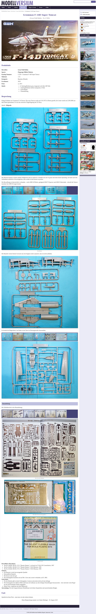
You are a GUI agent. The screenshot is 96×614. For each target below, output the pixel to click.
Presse (40, 7)
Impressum (48, 612)
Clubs (47, 7)
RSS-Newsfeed (85, 12)
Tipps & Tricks (32, 7)
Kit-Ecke (23, 7)
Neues (9, 7)
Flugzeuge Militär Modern (25, 72)
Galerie (16, 7)
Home (3, 7)
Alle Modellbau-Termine (85, 33)
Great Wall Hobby (20, 11)
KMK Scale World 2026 (84, 26)
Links (52, 612)
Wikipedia (8, 105)
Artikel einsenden (86, 14)
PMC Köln (82, 29)
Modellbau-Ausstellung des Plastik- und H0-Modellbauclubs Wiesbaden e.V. (87, 22)
